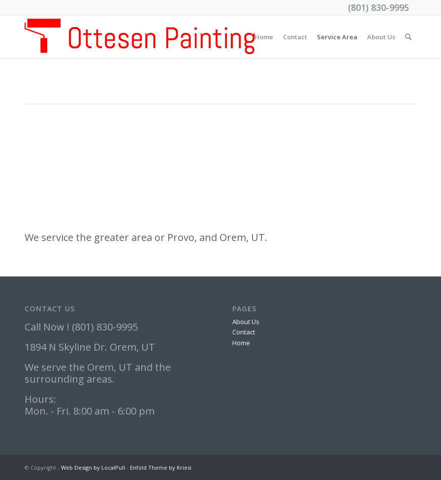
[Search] (408, 37)
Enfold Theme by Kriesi (160, 467)
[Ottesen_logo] (140, 37)
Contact (295, 36)
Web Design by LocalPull (93, 467)
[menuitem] (408, 37)
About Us (381, 36)
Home (263, 36)
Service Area (337, 36)
